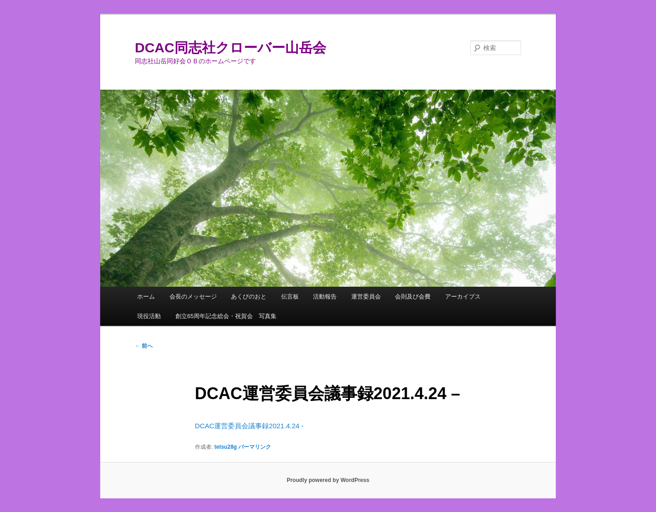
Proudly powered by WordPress (328, 480)
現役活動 (149, 316)
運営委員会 (366, 296)
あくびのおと (248, 296)
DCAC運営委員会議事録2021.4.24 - (249, 426)
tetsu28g (226, 447)
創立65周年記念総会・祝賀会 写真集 (226, 316)
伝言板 (290, 296)
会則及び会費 (412, 296)
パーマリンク (254, 447)
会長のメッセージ (193, 296)
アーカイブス (463, 296)
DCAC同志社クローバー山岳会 (230, 47)
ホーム (146, 296)
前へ (144, 346)
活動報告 (325, 296)
